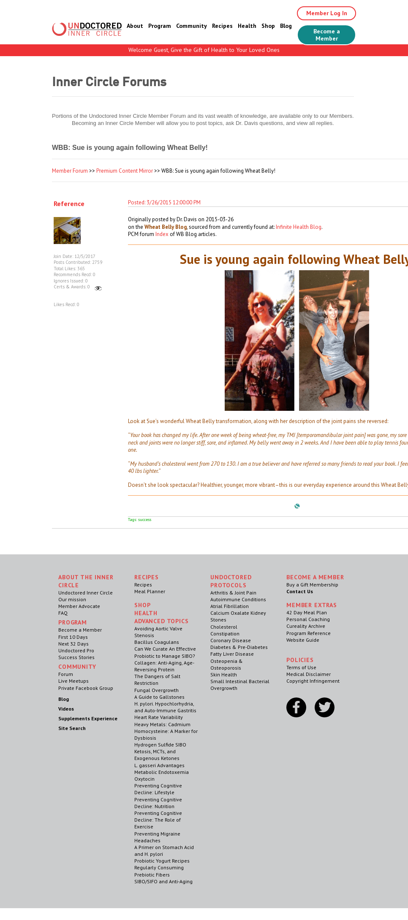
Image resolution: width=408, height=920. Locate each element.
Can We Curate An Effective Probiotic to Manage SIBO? (165, 652)
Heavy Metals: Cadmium (162, 724)
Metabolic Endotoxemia (161, 772)
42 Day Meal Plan (306, 612)
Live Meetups (73, 681)
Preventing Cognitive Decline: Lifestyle (158, 788)
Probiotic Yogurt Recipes (162, 861)
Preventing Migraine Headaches (157, 837)
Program (159, 26)
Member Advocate (79, 606)
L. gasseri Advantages (159, 765)
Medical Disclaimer (308, 674)
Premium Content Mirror (124, 170)
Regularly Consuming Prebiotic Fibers (159, 870)
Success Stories (76, 657)
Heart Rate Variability (158, 717)
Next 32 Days (73, 643)
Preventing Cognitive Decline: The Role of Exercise (158, 820)
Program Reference (308, 633)
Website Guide (302, 640)
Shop (268, 26)
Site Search (72, 728)
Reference (69, 203)
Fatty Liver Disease (232, 654)
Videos (66, 709)
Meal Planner (149, 591)
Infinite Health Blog (298, 227)
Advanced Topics (161, 621)
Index (162, 234)
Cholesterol (223, 627)
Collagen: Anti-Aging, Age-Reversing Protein (164, 666)
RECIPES (146, 577)
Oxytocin (144, 779)
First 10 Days (73, 637)
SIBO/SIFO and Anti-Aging (163, 881)
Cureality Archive (305, 626)
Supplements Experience (87, 718)
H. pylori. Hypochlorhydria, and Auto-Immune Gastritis (165, 707)
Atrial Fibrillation (229, 606)
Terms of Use (301, 667)
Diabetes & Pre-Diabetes (239, 647)
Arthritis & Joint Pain (233, 592)
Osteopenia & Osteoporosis (226, 664)
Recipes (222, 26)
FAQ (63, 613)
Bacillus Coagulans (156, 642)
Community (191, 26)
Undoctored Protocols (230, 581)
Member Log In (326, 13)
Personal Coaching (308, 619)
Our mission (72, 599)
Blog (286, 26)
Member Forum (70, 170)
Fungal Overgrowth (156, 690)
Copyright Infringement (313, 681)
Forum (65, 674)
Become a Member (326, 34)
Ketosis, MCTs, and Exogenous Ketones (157, 754)
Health (247, 26)
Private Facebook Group (85, 688)
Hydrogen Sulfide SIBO (160, 744)
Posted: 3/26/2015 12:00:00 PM (164, 202)
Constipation (224, 633)
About (135, 26)
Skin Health (223, 674)
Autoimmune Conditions (238, 599)
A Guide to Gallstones (159, 697)
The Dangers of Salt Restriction (157, 679)
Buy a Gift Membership (312, 584)
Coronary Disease (230, 640)
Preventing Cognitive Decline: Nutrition (158, 802)
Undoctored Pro (76, 650)
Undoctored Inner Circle (85, 592)
